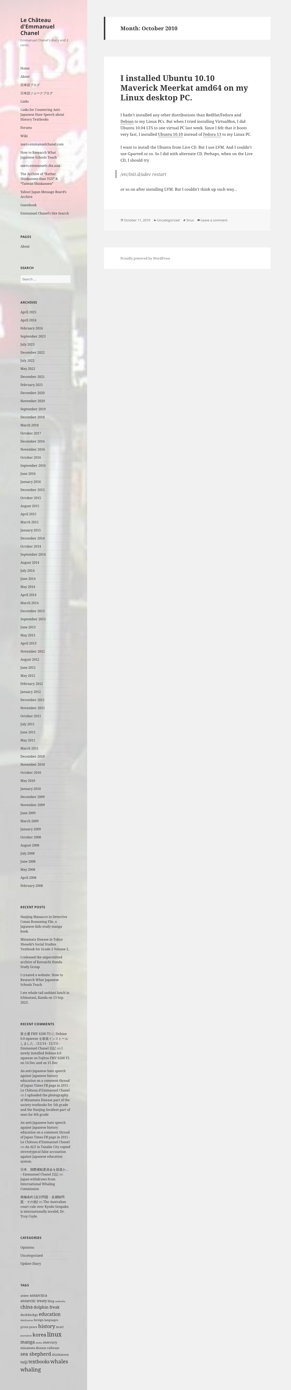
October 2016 (30, 457)
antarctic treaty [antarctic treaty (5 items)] (33, 1300)
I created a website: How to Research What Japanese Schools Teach (41, 980)
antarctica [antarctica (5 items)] (38, 1295)
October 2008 (30, 837)
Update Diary (30, 1263)
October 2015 (30, 498)
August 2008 (29, 845)
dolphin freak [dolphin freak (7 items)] (47, 1307)
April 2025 (28, 312)
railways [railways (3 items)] (53, 1348)
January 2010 (30, 788)
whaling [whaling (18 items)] (30, 1369)
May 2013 (27, 635)
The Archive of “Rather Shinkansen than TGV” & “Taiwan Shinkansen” (39, 179)
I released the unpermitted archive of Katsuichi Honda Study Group (41, 962)
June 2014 (28, 578)
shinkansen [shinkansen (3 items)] (60, 1354)
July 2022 (27, 360)
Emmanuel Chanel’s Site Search (44, 213)
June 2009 (28, 813)
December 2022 (32, 352)
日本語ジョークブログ (36, 93)
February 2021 (31, 385)
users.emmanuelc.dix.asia (40, 165)
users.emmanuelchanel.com (42, 144)
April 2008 (28, 877)
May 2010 (27, 780)
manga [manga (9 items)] (27, 1342)
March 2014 (29, 603)
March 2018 (29, 425)
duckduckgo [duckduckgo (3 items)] (29, 1315)
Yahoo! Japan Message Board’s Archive (43, 194)
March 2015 (29, 522)
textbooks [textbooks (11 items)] (39, 1361)
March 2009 (29, 821)
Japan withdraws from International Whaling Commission (37, 1184)
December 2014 (32, 538)
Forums (26, 127)
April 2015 (28, 514)
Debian (127, 121)
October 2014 (30, 546)
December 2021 (32, 376)
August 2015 (29, 506)
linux (190, 220)
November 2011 (32, 708)
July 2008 (27, 853)
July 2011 (27, 724)
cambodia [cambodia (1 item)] (60, 1301)
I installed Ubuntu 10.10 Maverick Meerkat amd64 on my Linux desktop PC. (184, 88)
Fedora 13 (212, 134)
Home (25, 68)
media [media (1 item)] (39, 1342)
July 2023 (27, 344)
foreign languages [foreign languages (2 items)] (46, 1320)
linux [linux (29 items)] (54, 1334)
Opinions (27, 1247)
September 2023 (33, 336)
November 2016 (32, 449)
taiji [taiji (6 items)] (24, 1362)
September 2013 (33, 619)
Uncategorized (31, 1255)
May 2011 (27, 740)
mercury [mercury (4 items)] (50, 1342)
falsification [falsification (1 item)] (26, 1320)
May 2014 (27, 587)
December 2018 (32, 417)
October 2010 (30, 772)
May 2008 (27, 869)
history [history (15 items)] (46, 1326)
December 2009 (32, 797)
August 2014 (29, 562)
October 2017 (30, 433)
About (25, 76)
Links (24, 101)
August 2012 (29, 659)
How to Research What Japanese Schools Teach (38, 155)
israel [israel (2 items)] (59, 1327)
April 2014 (28, 595)
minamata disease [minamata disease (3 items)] (33, 1348)
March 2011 (29, 748)
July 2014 (27, 570)
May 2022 (27, 368)
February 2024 (31, 328)
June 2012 (28, 667)
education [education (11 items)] (50, 1314)
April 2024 (28, 320)
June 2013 (28, 627)
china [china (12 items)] (26, 1307)
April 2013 (28, 643)
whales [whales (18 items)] (59, 1361)
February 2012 (31, 683)
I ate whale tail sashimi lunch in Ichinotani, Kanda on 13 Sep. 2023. (44, 997)
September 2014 (33, 554)
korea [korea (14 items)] (39, 1334)
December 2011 (32, 700)
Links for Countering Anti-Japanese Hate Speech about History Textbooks (42, 114)
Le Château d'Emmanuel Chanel (37, 26)
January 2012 (30, 692)
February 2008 (31, 885)
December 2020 (32, 393)
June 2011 (28, 732)
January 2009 (30, 829)
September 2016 (33, 465)
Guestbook (28, 205)
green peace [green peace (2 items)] (28, 1327)
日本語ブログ (30, 85)
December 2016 (32, 441)
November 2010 (32, 764)
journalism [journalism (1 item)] (26, 1335)
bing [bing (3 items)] (51, 1301)
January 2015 (30, 530)
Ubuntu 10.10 (170, 134)
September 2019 (33, 409)
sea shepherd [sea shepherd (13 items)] (35, 1353)
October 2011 (30, 716)
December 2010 (32, 756)
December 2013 (32, 611)
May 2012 (27, 675)
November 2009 (32, 805)
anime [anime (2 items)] (24, 1295)
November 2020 (32, 401)
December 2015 (32, 490)
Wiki (24, 136)
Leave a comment (214, 220)
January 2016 (30, 481)
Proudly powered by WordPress (145, 258)
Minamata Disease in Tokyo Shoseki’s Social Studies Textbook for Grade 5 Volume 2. (44, 944)
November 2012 (32, 651)
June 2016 (28, 473)
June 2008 (28, 861)
